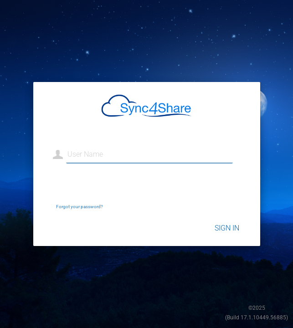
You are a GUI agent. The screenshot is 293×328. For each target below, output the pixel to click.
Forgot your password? (79, 206)
